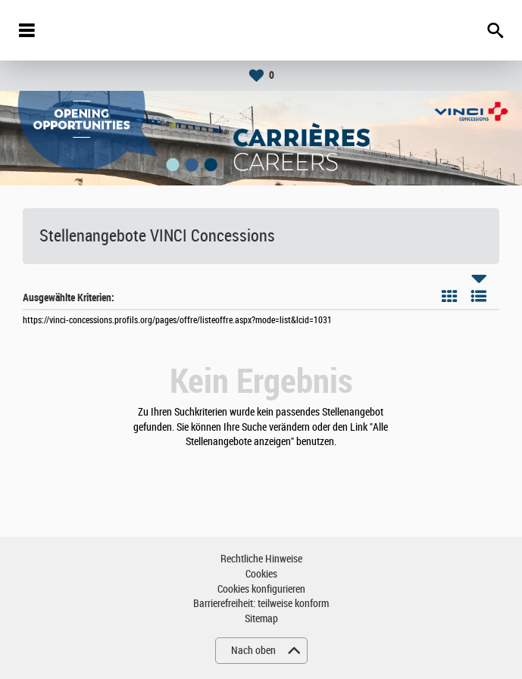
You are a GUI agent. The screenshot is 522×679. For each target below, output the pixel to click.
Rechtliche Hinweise (261, 559)
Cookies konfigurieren (261, 589)
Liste (479, 296)
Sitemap (261, 618)
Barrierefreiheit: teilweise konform (261, 603)
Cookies (261, 574)
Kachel (449, 296)
